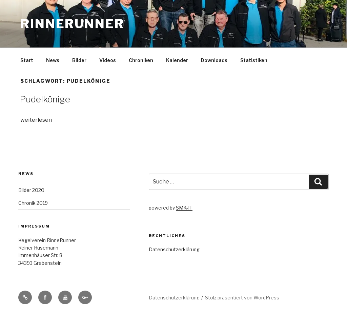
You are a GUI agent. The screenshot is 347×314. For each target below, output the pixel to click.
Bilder (79, 60)
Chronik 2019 (33, 203)
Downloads (214, 60)
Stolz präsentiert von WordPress (242, 297)
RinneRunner (72, 23)
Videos (107, 60)
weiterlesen (36, 120)
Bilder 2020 (31, 190)
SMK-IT (184, 208)
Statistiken (253, 60)
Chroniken (141, 60)
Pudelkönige (45, 99)
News (52, 60)
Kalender (177, 60)
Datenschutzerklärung (174, 249)
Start (26, 60)
